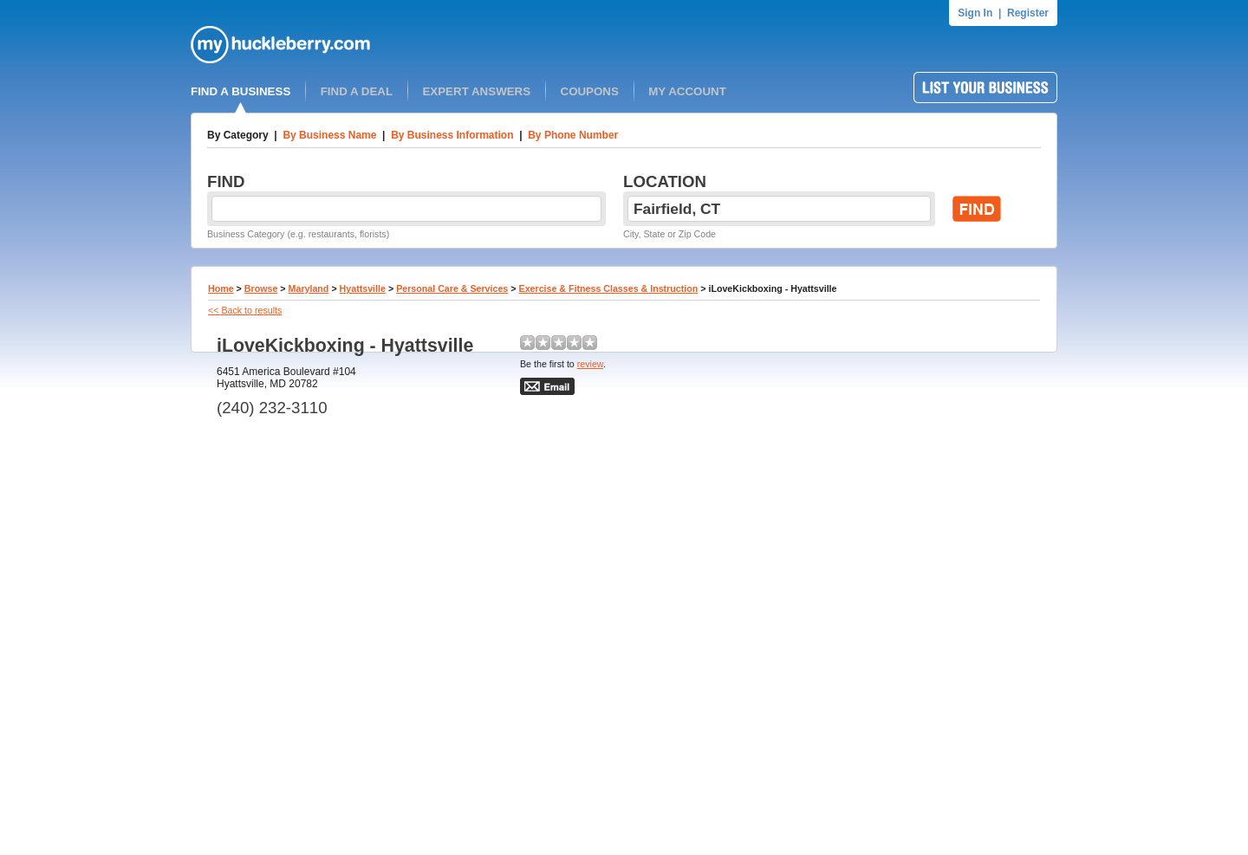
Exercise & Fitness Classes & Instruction (609, 288)
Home (221, 288)
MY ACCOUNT (687, 91)
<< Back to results (245, 310)
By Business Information (452, 135)
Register (1028, 13)
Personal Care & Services (452, 288)
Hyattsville (363, 288)
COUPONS (590, 91)
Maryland (309, 288)
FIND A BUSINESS (240, 91)
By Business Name (329, 135)
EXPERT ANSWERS (476, 91)
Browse (261, 288)
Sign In (975, 13)
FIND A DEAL (357, 91)
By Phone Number (573, 135)
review (590, 364)
